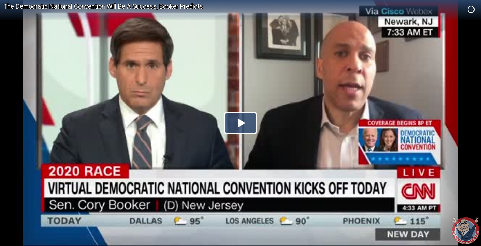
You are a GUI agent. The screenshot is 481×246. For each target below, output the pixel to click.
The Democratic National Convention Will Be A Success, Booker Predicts (103, 6)
